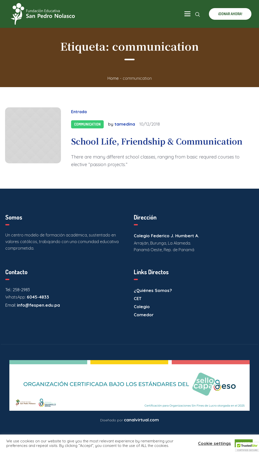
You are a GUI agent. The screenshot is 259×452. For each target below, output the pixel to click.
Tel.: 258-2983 (17, 289)
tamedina (125, 124)
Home (113, 78)
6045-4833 (38, 297)
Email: (11, 305)
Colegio (142, 306)
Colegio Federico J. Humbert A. (166, 235)
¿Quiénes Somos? (153, 290)
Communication (87, 124)
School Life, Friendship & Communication (157, 141)
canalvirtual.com (141, 419)
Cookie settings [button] (214, 443)
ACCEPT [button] (244, 443)
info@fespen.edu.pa (38, 305)
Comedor (144, 314)
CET (137, 298)
